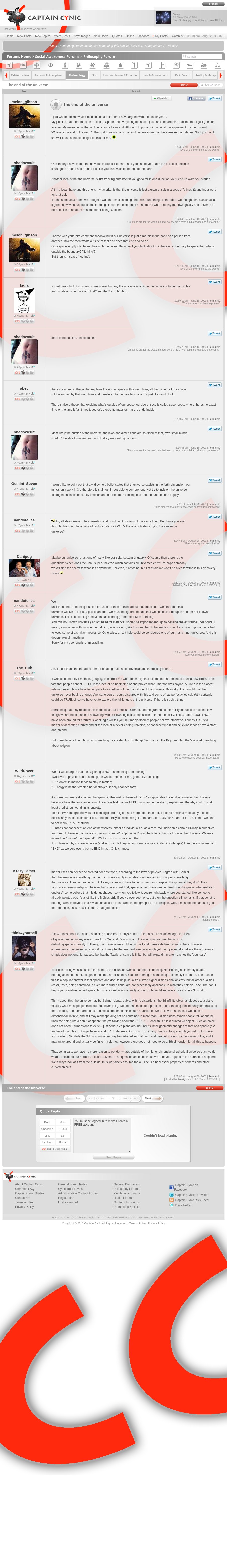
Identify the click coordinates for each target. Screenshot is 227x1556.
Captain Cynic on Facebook (186, 1187)
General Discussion (126, 1184)
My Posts (160, 36)
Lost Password (68, 1202)
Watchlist (177, 36)
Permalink (213, 147)
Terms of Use (24, 1202)
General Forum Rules (72, 1184)
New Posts (24, 36)
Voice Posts (62, 36)
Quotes (117, 36)
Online (130, 36)
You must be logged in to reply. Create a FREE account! (102, 1135)
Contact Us (22, 1198)
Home (10, 36)
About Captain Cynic (28, 1184)
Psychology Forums (126, 1193)
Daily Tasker (183, 1205)
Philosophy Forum (99, 56)
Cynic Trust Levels (70, 1189)
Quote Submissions (126, 1202)
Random (143, 36)
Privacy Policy (24, 1207)
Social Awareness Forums (57, 56)
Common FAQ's (25, 1189)
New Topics (42, 36)
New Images (82, 36)
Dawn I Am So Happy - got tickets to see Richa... (198, 17)
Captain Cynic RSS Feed (191, 1200)
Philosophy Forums (126, 1189)
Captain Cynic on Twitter (191, 1195)
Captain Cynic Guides (29, 1193)
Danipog (188, 585)
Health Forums (123, 1198)
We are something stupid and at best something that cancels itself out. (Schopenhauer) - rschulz (113, 46)
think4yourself (185, 1079)
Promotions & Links (126, 1207)
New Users (101, 36)
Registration (66, 1198)
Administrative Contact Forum (78, 1193)
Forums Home (19, 56)
